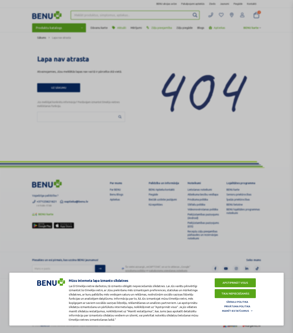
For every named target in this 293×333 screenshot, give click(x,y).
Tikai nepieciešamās (235, 293)
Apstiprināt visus (235, 282)
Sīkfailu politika (237, 302)
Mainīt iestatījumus (235, 310)
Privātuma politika (237, 306)
